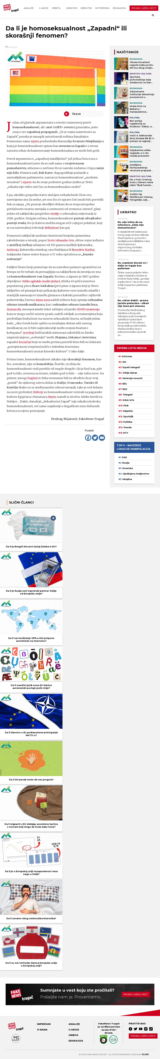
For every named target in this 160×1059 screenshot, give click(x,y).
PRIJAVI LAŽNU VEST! (143, 8)
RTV (125, 432)
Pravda (128, 427)
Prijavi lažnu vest (135, 994)
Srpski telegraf (131, 367)
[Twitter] (95, 438)
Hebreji (38, 392)
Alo (124, 361)
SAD (124, 457)
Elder (145, 1054)
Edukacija (119, 8)
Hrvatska (127, 468)
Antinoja (29, 249)
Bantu (52, 397)
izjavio (27, 182)
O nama (42, 1029)
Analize (29, 8)
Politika (127, 422)
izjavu (35, 141)
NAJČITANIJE (128, 52)
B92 (124, 389)
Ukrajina (127, 479)
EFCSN (108, 1033)
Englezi (33, 378)
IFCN (112, 1030)
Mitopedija (102, 8)
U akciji (43, 8)
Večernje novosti (132, 378)
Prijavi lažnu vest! (143, 1036)
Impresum (44, 1024)
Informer (127, 356)
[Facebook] (88, 438)
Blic (124, 383)
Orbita (56, 8)
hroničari (25, 342)
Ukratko (71, 8)
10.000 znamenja (90, 309)
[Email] (102, 438)
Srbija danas (130, 372)
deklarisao (52, 227)
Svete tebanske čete (61, 240)
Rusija (125, 462)
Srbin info (128, 400)
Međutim (86, 8)
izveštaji (29, 332)
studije (55, 213)
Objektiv (128, 411)
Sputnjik (128, 416)
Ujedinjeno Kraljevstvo (136, 473)
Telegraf (127, 394)
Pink (126, 405)
